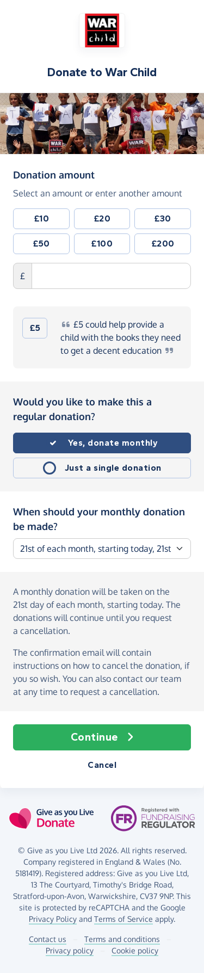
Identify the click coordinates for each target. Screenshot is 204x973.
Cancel (102, 765)
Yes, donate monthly (113, 443)
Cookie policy (135, 950)
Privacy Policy (53, 918)
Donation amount (54, 174)
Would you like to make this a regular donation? (82, 409)
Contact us (47, 939)
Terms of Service (123, 918)
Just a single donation (113, 468)
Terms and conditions (122, 939)
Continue (102, 737)
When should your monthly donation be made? (99, 519)
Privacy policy (70, 950)
